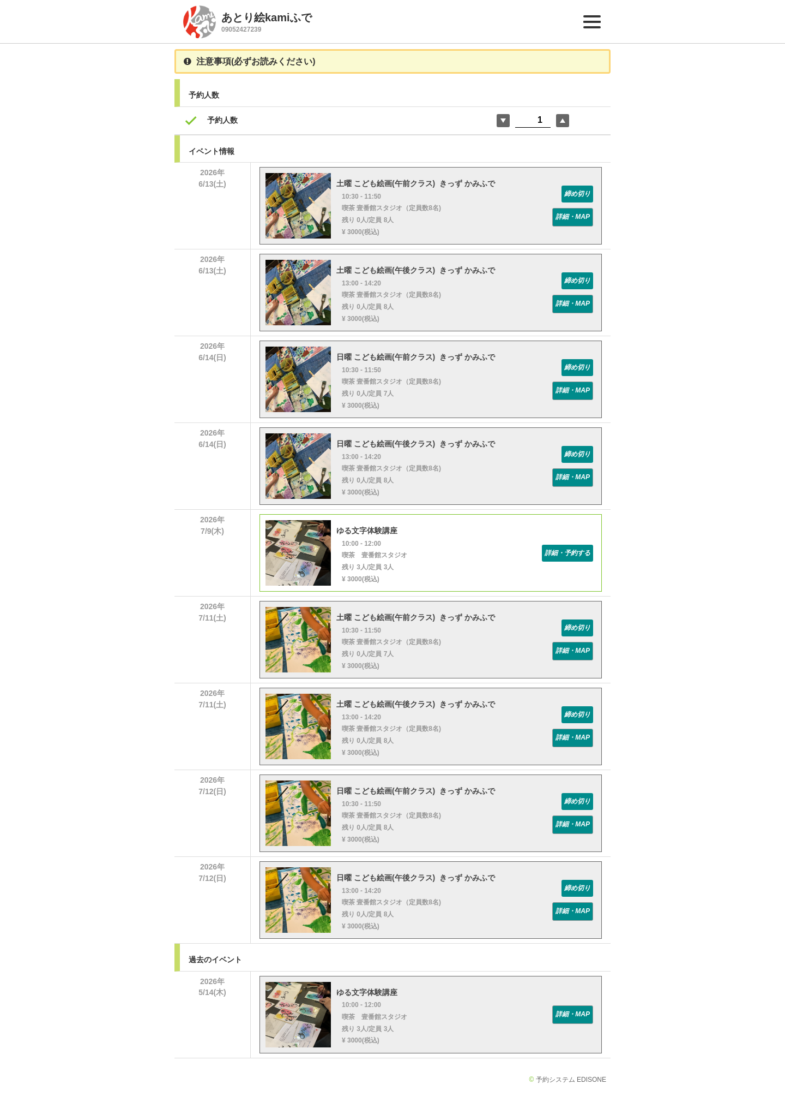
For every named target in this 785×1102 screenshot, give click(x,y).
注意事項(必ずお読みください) (250, 61)
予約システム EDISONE (571, 1079)
